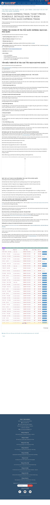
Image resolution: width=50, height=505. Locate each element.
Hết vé (44, 329)
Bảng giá (38, 0)
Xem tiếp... (25, 396)
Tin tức (6, 5)
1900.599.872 (42, 0)
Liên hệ (35, 0)
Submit (30, 485)
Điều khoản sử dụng (32, 0)
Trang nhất (2, 5)
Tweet (3, 409)
